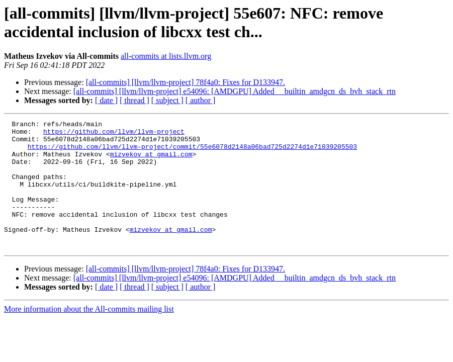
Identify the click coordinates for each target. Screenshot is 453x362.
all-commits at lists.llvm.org (166, 56)
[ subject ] (167, 100)
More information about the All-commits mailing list (89, 334)
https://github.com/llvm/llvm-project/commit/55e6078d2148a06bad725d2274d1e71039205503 (192, 152)
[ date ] (106, 100)
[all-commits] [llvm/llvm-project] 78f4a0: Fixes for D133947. (185, 82)
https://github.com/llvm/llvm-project (114, 134)
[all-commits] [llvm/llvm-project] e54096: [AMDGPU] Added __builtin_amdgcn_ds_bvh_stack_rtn (234, 91)
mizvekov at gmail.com (151, 161)
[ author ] (201, 100)
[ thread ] (134, 100)
